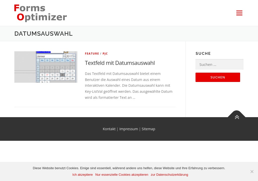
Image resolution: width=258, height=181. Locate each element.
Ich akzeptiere (82, 174)
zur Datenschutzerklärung (169, 174)
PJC (105, 53)
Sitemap (148, 128)
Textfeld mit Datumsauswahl (120, 62)
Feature (92, 53)
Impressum (128, 128)
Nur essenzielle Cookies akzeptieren (121, 174)
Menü (239, 13)
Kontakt (109, 128)
